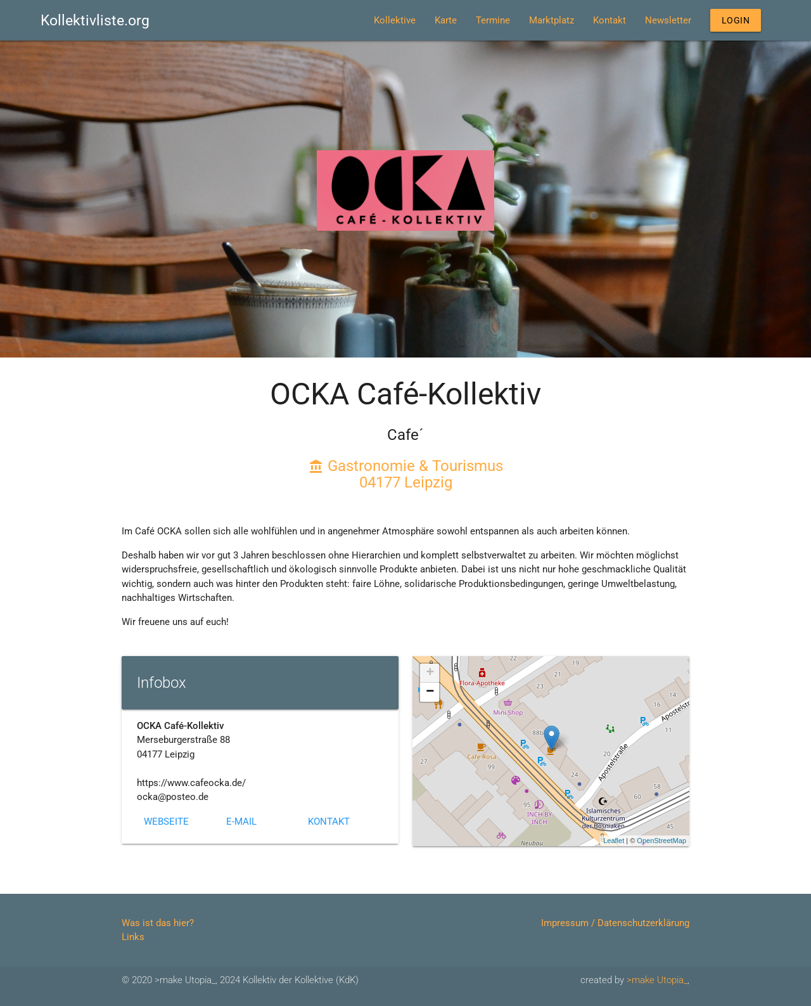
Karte (430, 20)
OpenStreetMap (661, 840)
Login (728, 20)
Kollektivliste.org (95, 20)
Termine (477, 20)
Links (133, 937)
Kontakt (593, 20)
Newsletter (652, 20)
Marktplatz (535, 20)
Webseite (166, 821)
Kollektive (379, 20)
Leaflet (613, 840)
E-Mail (241, 821)
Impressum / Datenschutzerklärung (615, 923)
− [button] (430, 692)
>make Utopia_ (657, 980)
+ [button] (430, 673)
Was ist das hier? (158, 923)
